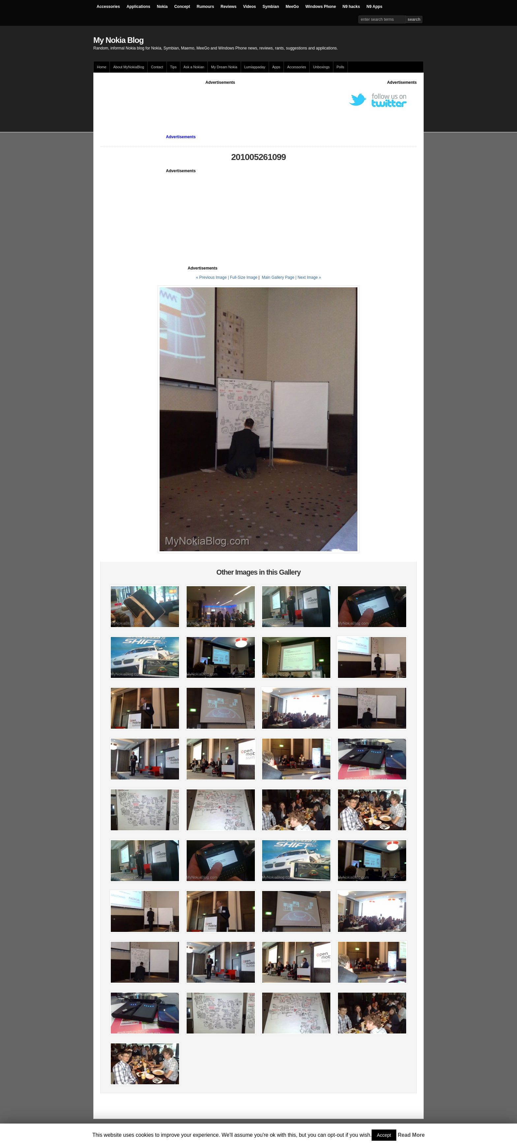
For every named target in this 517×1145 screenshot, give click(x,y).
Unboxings (321, 67)
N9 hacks (351, 6)
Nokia (162, 6)
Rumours (205, 6)
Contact (157, 67)
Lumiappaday (254, 67)
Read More (411, 1135)
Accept (384, 1135)
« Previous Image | (213, 277)
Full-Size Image (243, 277)
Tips (173, 67)
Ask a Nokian (194, 67)
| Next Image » (308, 277)
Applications (138, 6)
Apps (276, 67)
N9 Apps (374, 6)
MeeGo (292, 6)
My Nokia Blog (118, 40)
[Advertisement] (220, 100)
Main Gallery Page (278, 277)
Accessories (108, 6)
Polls (340, 67)
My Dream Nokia (224, 67)
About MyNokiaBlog (128, 67)
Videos (249, 6)
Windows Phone (320, 6)
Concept (182, 6)
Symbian (270, 6)
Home (101, 67)
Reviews (228, 6)
